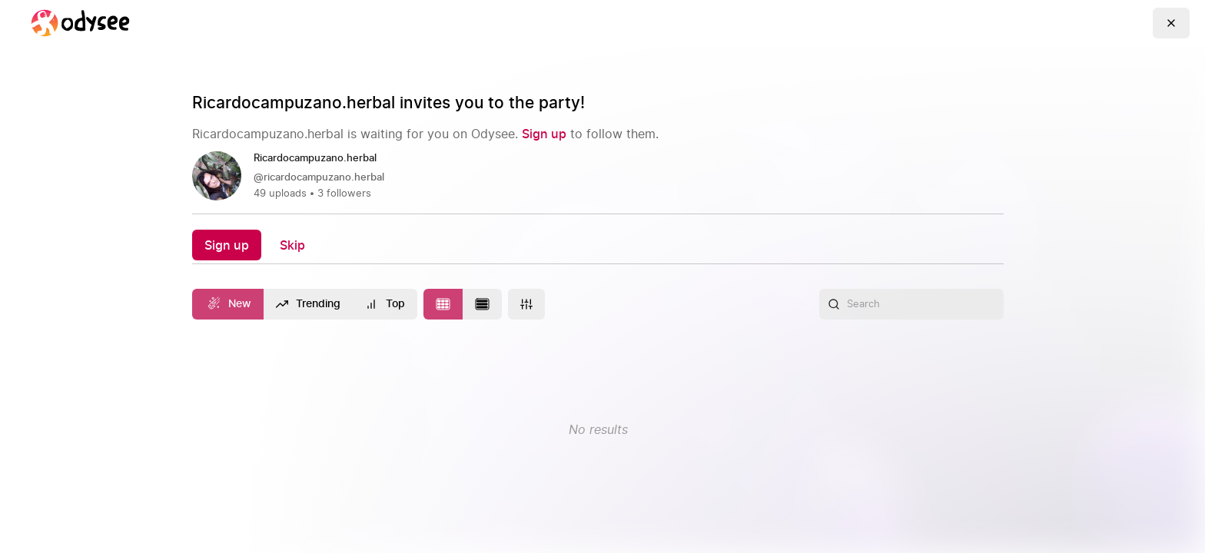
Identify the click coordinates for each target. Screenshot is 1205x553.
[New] (228, 304)
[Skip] (292, 245)
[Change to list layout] (482, 304)
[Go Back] (1171, 23)
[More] (526, 304)
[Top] (385, 304)
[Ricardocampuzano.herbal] (321, 159)
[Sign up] (544, 134)
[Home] (80, 23)
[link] (598, 176)
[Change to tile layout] (443, 304)
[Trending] (309, 304)
